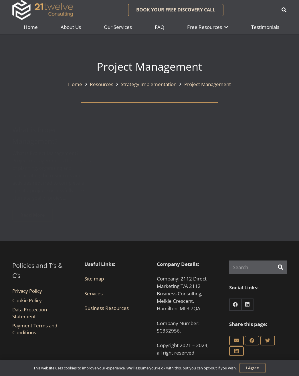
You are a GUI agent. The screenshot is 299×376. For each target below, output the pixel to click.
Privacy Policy (27, 291)
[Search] (258, 267)
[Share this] (252, 340)
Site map (94, 278)
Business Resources (106, 308)
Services (93, 293)
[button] (284, 10)
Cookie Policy (27, 300)
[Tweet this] (267, 340)
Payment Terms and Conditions (34, 329)
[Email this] (236, 340)
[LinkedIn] (247, 305)
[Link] (42, 10)
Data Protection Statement (29, 313)
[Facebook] (235, 305)
